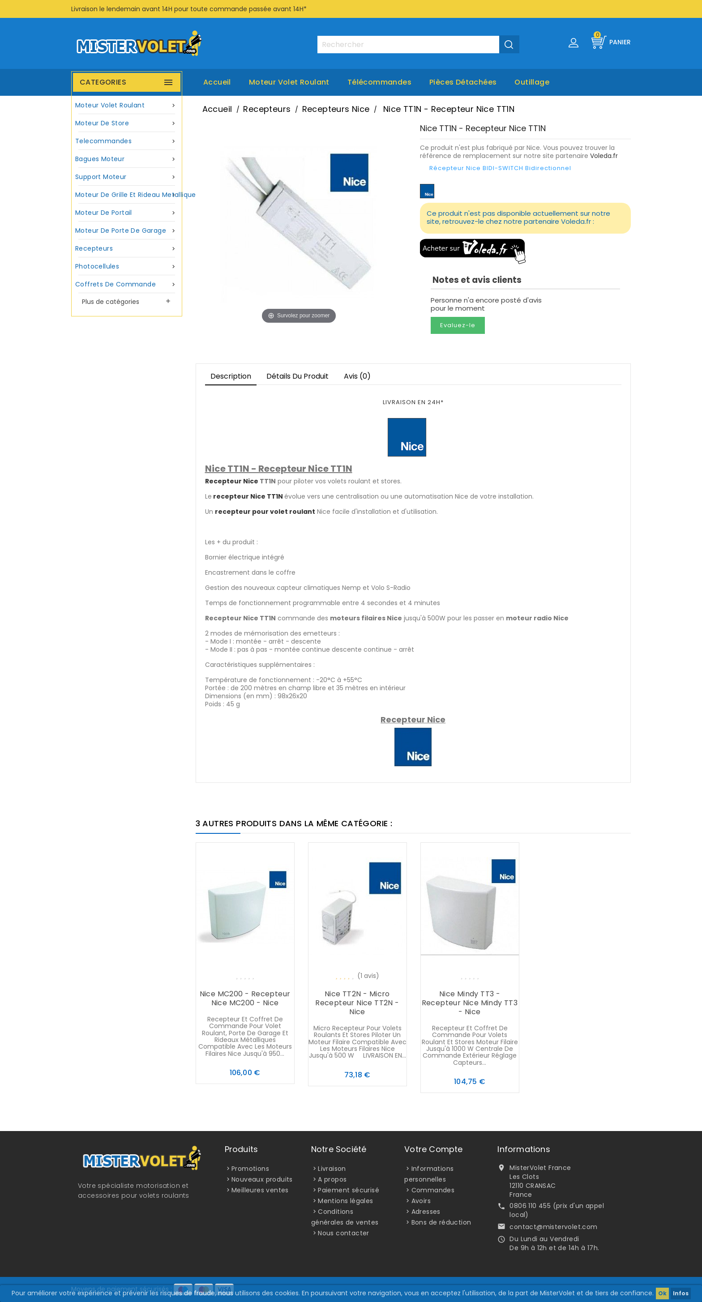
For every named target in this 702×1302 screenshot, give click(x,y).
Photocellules (126, 266)
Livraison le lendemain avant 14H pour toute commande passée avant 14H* (189, 8)
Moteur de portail (126, 213)
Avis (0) (357, 376)
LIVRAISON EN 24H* (413, 402)
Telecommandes (126, 141)
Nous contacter (343, 1233)
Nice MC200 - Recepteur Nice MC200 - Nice (245, 998)
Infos (681, 1293)
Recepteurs (126, 248)
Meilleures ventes (260, 1190)
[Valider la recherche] (509, 44)
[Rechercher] (418, 44)
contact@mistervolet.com (553, 1226)
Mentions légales (345, 1200)
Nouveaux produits (262, 1179)
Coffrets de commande (126, 284)
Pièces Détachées (463, 82)
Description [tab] (230, 376)
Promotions (250, 1168)
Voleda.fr (604, 155)
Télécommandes (379, 82)
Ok (662, 1293)
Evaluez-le (457, 325)
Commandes (433, 1190)
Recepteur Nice (231, 481)
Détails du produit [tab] (297, 376)
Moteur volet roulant (289, 82)
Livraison (332, 1168)
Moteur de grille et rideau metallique (127, 195)
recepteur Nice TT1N (248, 496)
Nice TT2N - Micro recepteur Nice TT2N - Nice (357, 1003)
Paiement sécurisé (348, 1190)
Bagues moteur (126, 159)
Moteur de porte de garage (126, 230)
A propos (332, 1179)
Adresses (426, 1211)
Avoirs (421, 1200)
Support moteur (126, 177)
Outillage (531, 82)
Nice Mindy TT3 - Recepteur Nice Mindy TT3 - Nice (470, 1003)
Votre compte (433, 1149)
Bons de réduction (441, 1222)
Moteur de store (126, 123)
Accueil (217, 82)
